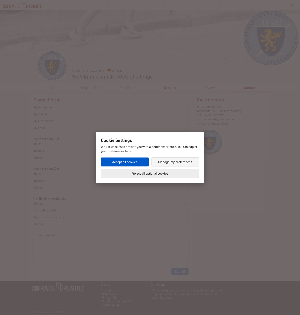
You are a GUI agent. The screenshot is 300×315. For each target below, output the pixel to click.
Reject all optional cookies (150, 173)
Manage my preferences (175, 162)
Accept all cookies (125, 162)
